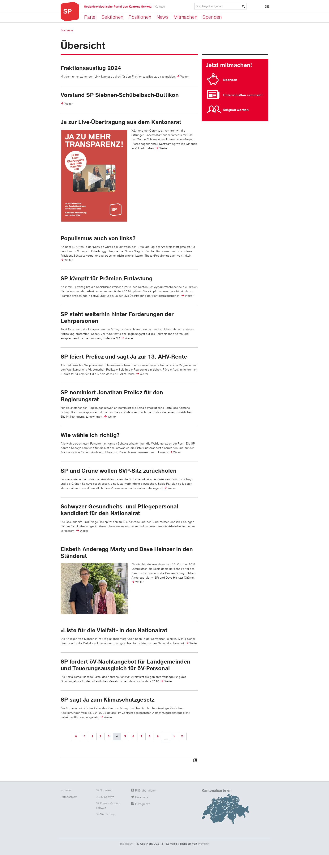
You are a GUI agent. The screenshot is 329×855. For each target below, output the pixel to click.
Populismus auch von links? (98, 238)
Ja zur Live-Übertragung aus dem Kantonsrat (121, 122)
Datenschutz (69, 797)
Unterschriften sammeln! (242, 95)
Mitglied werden (236, 110)
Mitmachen (185, 17)
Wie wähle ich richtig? (90, 435)
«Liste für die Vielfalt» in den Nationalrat (114, 630)
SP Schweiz (103, 790)
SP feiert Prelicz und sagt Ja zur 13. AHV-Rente (124, 357)
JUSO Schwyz (105, 797)
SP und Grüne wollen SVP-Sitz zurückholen (118, 471)
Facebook (141, 797)
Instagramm (142, 804)
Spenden (212, 17)
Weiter (184, 76)
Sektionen (112, 17)
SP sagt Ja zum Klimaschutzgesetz (107, 700)
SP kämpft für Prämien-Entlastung (107, 279)
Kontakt (160, 6)
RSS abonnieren (146, 790)
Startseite (67, 30)
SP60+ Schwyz (105, 814)
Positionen (139, 17)
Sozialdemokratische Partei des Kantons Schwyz (118, 6)
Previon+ (204, 843)
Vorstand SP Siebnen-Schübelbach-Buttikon (120, 95)
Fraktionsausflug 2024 (91, 68)
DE (267, 6)
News (162, 17)
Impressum (126, 843)
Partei (90, 17)
